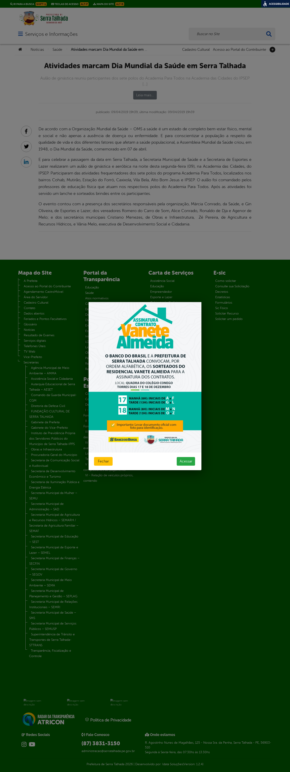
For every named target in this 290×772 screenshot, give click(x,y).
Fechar (103, 461)
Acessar (186, 461)
